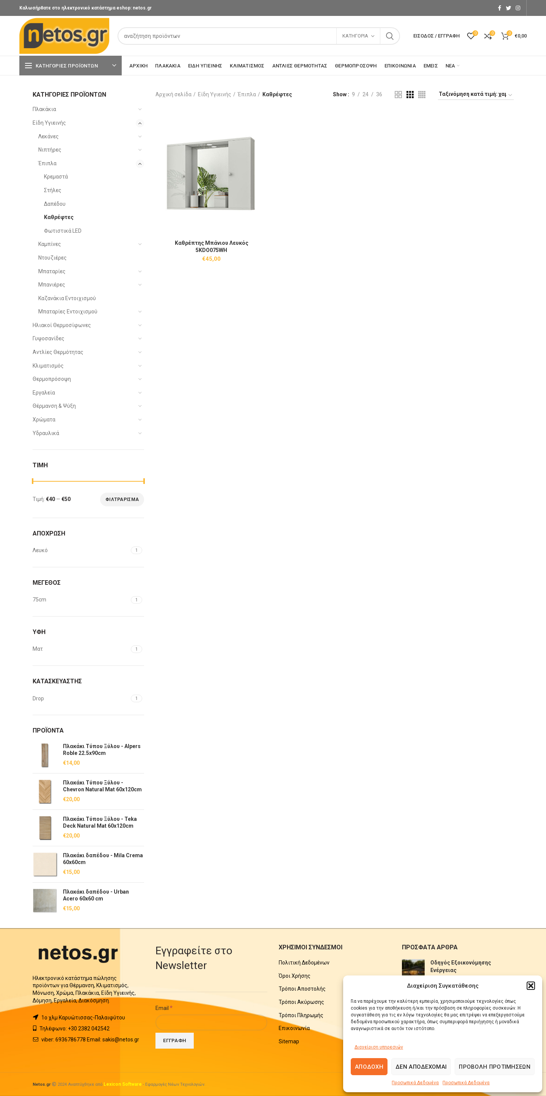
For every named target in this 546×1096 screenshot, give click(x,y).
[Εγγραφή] (174, 1041)
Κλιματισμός (48, 366)
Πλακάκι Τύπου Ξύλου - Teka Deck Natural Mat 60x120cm (100, 822)
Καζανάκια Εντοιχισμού (67, 298)
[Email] (211, 1022)
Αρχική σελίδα (173, 94)
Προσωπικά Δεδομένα (415, 1082)
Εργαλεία (44, 393)
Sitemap (289, 1041)
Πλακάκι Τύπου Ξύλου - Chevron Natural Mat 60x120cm (102, 786)
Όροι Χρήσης (295, 976)
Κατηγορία (355, 36)
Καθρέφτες (59, 217)
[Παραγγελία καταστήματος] (476, 95)
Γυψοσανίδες (48, 338)
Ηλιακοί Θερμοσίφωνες (62, 325)
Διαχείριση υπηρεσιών (379, 1047)
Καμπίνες (49, 244)
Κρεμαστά (56, 177)
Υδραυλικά (46, 433)
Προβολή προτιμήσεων (494, 1066)
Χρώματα (44, 419)
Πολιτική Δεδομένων (304, 963)
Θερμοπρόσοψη (52, 379)
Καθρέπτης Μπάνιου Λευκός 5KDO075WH (211, 246)
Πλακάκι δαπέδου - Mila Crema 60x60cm (103, 858)
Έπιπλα (47, 163)
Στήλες (52, 190)
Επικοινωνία (294, 1028)
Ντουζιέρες (52, 258)
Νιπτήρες (49, 150)
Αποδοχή (369, 1066)
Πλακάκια (44, 109)
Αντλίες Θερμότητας (58, 352)
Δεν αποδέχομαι (421, 1066)
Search (389, 36)
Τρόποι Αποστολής (302, 989)
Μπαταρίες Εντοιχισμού (67, 311)
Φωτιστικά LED (63, 231)
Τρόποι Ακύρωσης (301, 1002)
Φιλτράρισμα (122, 499)
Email (164, 1007)
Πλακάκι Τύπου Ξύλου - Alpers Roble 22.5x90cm (102, 749)
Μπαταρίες (52, 271)
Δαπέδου (55, 204)
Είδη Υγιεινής (49, 123)
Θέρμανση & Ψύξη (54, 406)
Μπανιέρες (51, 285)
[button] (531, 986)
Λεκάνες (48, 136)
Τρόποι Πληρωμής (301, 1015)
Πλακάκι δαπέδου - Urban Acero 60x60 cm (96, 895)
